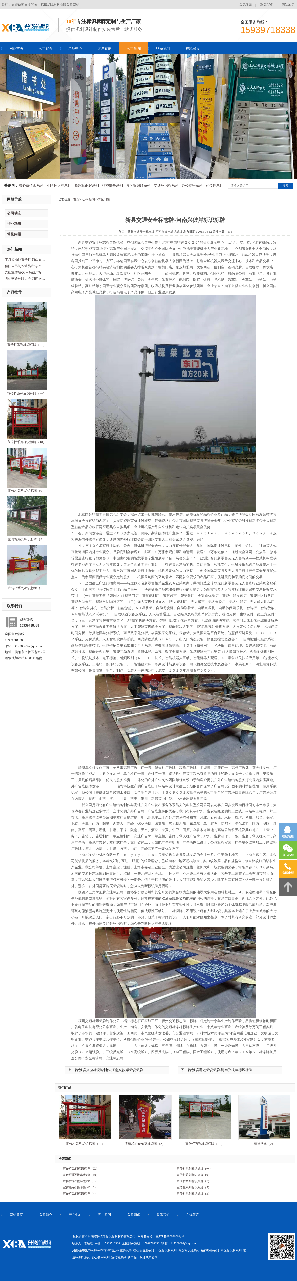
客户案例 (104, 48)
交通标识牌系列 (166, 185)
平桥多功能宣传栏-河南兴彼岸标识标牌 (26, 260)
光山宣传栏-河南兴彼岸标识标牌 (26, 272)
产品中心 (75, 48)
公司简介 (46, 48)
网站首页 (16, 48)
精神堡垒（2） (264, 1144)
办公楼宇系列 (192, 185)
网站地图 (288, 5)
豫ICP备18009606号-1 (170, 1236)
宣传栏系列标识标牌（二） (26, 345)
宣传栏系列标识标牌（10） (26, 442)
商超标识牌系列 (86, 185)
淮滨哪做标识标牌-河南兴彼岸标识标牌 (222, 1070)
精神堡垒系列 (112, 185)
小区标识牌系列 (59, 185)
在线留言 (192, 48)
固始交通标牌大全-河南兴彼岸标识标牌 (26, 278)
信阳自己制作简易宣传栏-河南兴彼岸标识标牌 (26, 266)
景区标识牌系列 (138, 185)
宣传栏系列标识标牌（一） (26, 393)
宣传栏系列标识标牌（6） (80, 1187)
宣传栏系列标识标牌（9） (26, 491)
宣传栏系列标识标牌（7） (26, 588)
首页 (76, 199)
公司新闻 (134, 48)
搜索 (285, 185)
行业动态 (14, 224)
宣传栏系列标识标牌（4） (80, 1193)
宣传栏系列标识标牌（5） (194, 1187)
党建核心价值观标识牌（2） (145, 1144)
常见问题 (245, 5)
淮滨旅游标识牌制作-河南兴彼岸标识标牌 (111, 1070)
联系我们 (266, 5)
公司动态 (14, 213)
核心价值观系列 (31, 185)
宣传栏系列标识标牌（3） (194, 1193)
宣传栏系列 (214, 185)
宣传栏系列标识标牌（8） (26, 539)
